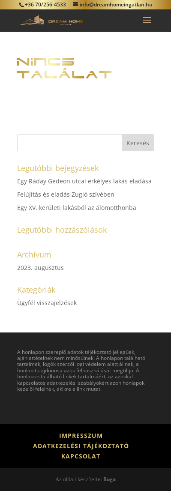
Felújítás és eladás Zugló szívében (65, 194)
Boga (109, 479)
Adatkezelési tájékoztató (81, 446)
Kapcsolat (80, 456)
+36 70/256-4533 (45, 4)
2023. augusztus (40, 267)
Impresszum (81, 435)
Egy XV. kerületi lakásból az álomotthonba (76, 208)
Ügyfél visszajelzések (47, 303)
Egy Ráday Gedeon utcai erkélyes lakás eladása (84, 181)
